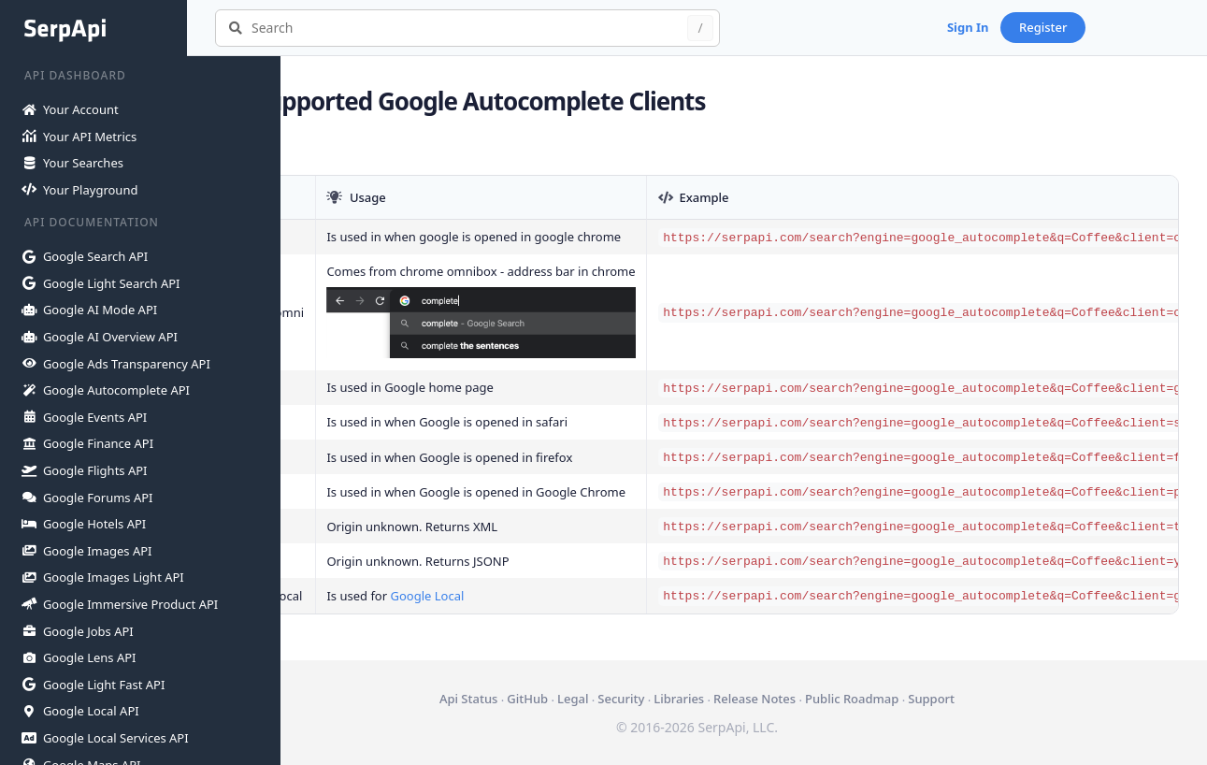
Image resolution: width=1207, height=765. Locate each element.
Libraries (725, 698)
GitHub (574, 698)
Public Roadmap (898, 698)
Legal (619, 698)
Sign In (1062, 27)
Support (978, 698)
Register (1137, 27)
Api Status (515, 698)
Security (667, 698)
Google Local (520, 595)
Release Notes (801, 698)
